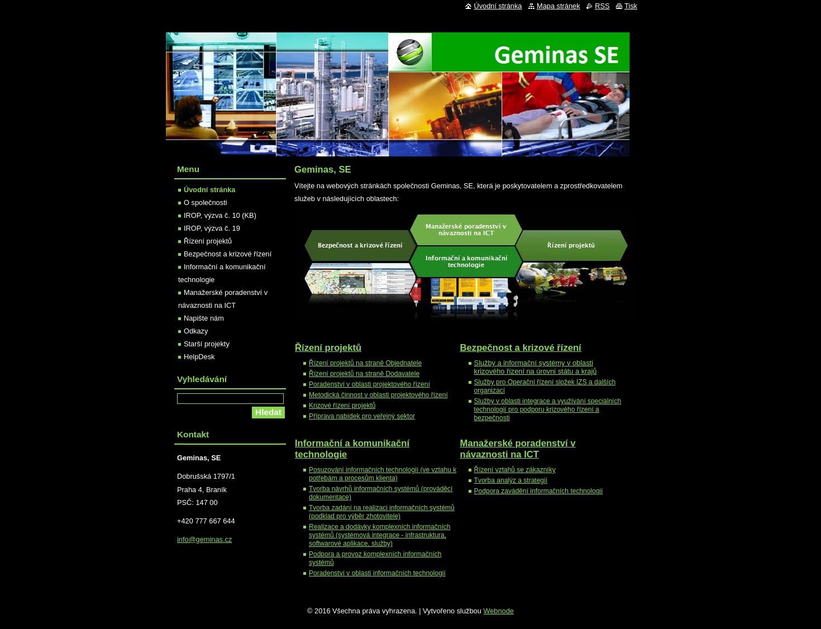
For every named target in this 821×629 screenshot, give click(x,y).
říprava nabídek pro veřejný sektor (364, 416)
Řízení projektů (328, 347)
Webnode (498, 611)
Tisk (630, 6)
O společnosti (205, 202)
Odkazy (196, 331)
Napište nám (204, 318)
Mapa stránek (558, 6)
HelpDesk (199, 356)
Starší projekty (207, 344)
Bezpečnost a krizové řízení (227, 254)
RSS (602, 6)
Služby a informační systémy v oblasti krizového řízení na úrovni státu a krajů (535, 367)
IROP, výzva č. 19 (212, 228)
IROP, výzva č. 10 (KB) (220, 215)
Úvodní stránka (209, 189)
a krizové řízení (520, 347)
